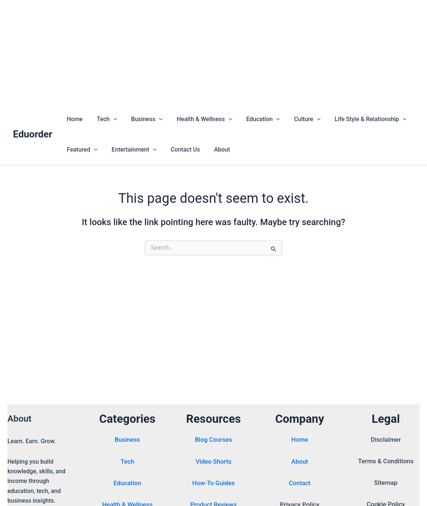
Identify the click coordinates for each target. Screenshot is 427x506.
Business (141, 119)
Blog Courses (213, 440)
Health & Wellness (196, 119)
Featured (81, 149)
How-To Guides (213, 483)
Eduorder (32, 134)
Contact (300, 483)
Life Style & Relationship (356, 119)
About (214, 149)
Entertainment (130, 149)
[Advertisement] (213, 52)
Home (74, 119)
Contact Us (180, 149)
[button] (110, 119)
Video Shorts (213, 462)
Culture (295, 119)
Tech (104, 119)
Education (253, 119)
